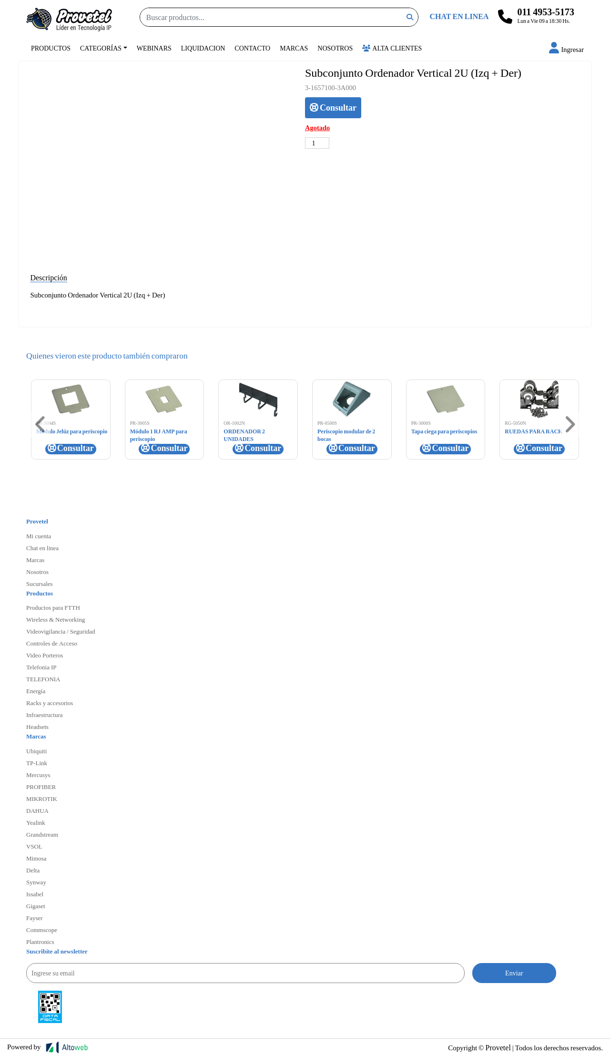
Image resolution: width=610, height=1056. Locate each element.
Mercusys (38, 775)
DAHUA (37, 810)
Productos (51, 48)
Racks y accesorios (49, 703)
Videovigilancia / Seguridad (60, 631)
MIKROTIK (41, 798)
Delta (33, 870)
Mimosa (36, 858)
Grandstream (42, 834)
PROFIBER (41, 786)
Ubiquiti (36, 751)
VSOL (34, 846)
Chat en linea (42, 548)
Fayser (34, 918)
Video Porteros (44, 655)
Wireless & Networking (55, 619)
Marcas (294, 48)
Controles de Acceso (51, 643)
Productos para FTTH (53, 607)
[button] (566, 49)
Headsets (37, 726)
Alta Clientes (392, 48)
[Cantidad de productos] (317, 143)
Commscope (41, 929)
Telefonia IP (41, 667)
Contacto (252, 48)
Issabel (34, 894)
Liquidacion (203, 48)
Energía (35, 691)
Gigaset (35, 906)
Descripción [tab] (48, 277)
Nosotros (335, 48)
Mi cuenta (38, 536)
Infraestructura (44, 714)
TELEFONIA (43, 679)
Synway (36, 882)
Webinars (154, 48)
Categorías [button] (101, 48)
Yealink (35, 822)
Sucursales (39, 583)
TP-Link (36, 763)
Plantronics (40, 941)
